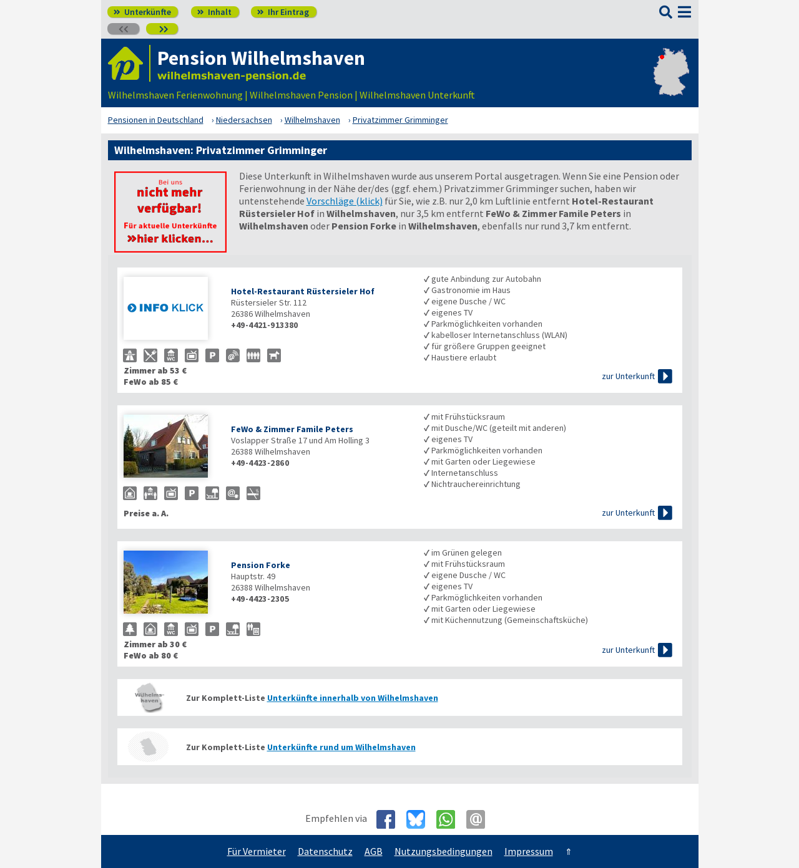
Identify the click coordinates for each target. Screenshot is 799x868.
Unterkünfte (142, 11)
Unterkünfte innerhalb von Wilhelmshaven (352, 697)
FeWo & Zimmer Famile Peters (292, 429)
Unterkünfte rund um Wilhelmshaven (341, 747)
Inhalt (214, 11)
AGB (374, 851)
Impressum (528, 851)
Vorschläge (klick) (344, 201)
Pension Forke (260, 565)
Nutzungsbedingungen (444, 851)
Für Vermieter (256, 851)
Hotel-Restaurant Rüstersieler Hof (303, 291)
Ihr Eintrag (283, 11)
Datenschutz (325, 851)
